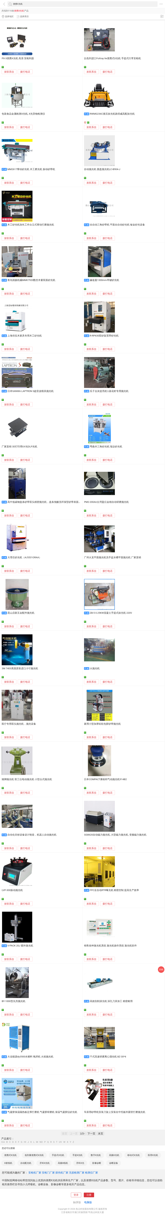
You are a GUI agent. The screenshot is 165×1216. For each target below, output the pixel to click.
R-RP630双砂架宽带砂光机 (104, 335)
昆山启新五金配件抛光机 (20, 612)
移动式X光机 (133, 1155)
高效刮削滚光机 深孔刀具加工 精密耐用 (111, 1001)
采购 (161, 969)
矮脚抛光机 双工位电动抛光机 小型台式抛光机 (27, 779)
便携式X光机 (10, 1155)
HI (25, 1142)
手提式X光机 (58, 1155)
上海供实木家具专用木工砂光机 (24, 335)
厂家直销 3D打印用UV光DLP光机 (19, 446)
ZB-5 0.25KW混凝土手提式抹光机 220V (111, 612)
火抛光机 (95, 668)
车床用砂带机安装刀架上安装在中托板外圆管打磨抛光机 (114, 1112)
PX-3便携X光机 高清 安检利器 (18, 58)
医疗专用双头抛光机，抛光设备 (19, 723)
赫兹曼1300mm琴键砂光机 (104, 280)
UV (60, 1142)
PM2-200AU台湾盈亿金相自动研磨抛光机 (106, 502)
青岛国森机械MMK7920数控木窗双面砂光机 (31, 280)
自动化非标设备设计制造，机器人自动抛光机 (31, 834)
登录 (76, 1195)
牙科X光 (80, 1163)
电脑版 (88, 1202)
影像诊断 (96, 1163)
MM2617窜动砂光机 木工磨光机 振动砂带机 (31, 169)
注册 (88, 1195)
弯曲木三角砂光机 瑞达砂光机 (106, 446)
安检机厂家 (34, 1172)
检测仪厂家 (91, 1172)
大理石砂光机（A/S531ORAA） (24, 557)
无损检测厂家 (76, 1172)
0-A (3, 1142)
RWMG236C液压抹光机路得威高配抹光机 (112, 113)
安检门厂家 (48, 1172)
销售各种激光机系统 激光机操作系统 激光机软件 (110, 945)
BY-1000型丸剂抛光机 (13, 1001)
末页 (100, 1133)
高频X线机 (63, 1163)
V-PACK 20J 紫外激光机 (20, 945)
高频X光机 (114, 1155)
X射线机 (8, 1163)
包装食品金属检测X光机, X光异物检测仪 (23, 113)
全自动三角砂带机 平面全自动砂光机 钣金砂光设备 (117, 224)
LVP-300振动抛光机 (12, 890)
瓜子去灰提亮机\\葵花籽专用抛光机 (109, 391)
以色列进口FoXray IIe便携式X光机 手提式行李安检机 (112, 58)
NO (41, 1142)
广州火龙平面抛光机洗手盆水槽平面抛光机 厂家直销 (112, 557)
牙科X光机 (45, 1163)
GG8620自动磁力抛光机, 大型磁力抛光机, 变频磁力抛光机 (115, 834)
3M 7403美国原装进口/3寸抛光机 (20, 668)
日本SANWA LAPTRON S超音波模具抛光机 (30, 391)
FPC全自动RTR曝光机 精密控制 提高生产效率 (114, 890)
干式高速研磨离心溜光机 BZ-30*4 (108, 1056)
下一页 (91, 1133)
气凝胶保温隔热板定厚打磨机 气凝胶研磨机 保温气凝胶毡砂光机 (42, 1112)
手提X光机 (77, 1155)
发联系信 (9, 71)
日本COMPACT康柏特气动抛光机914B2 (105, 779)
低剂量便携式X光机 (34, 1155)
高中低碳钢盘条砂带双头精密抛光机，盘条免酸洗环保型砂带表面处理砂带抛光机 (51, 502)
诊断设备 (113, 1163)
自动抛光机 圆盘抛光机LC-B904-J (102, 169)
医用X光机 (153, 1155)
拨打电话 (25, 71)
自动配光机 (25, 1163)
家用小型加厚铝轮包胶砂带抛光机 (102, 723)
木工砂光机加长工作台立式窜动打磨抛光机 (30, 224)
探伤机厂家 (61, 1172)
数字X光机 (96, 1155)
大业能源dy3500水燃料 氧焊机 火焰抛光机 (30, 1056)
